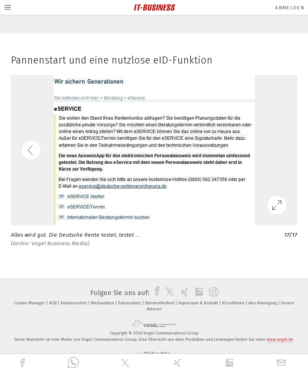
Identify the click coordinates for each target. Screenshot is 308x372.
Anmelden (289, 7)
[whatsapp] (73, 363)
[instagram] (211, 293)
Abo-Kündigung (263, 303)
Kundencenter (74, 303)
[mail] (282, 363)
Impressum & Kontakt (198, 303)
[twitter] (126, 363)
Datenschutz (130, 303)
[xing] (178, 363)
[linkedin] (230, 363)
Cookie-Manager (30, 303)
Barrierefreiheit (160, 303)
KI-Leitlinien (234, 303)
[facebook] (23, 363)
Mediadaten (103, 303)
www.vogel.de (280, 339)
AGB (53, 303)
